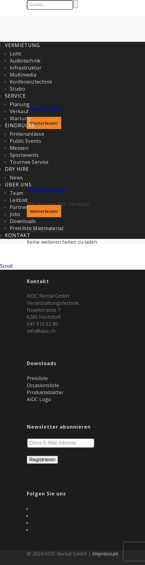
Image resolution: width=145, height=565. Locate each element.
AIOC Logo (39, 399)
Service (15, 95)
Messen (19, 148)
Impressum (105, 553)
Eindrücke (20, 125)
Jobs (15, 214)
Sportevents (24, 155)
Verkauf (19, 111)
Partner (19, 207)
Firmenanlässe (27, 134)
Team (16, 193)
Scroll (6, 266)
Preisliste (37, 378)
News (16, 177)
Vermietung (22, 45)
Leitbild (18, 200)
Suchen (75, 4)
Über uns (18, 184)
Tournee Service (29, 162)
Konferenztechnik (31, 81)
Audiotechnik (25, 60)
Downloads (23, 221)
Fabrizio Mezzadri (47, 190)
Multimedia (23, 74)
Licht (15, 53)
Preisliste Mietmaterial (36, 228)
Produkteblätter (45, 392)
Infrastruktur (25, 67)
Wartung (20, 118)
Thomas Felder (44, 109)
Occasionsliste (43, 385)
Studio (17, 88)
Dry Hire (17, 169)
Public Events (25, 141)
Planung (20, 104)
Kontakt (17, 235)
